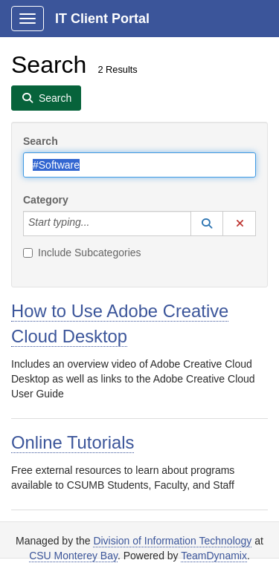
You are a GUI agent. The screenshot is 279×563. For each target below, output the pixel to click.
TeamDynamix (214, 556)
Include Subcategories (82, 252)
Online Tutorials (72, 442)
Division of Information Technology (172, 541)
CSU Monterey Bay (73, 556)
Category (45, 200)
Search (40, 141)
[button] (206, 223)
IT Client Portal (102, 18)
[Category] (97, 223)
